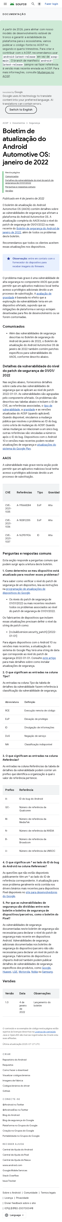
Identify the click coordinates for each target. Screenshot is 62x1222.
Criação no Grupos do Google (18, 1130)
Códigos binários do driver (16, 1085)
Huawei (7, 972)
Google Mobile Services (15, 1170)
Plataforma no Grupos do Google (20, 1125)
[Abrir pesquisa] (33, 4)
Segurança (34, 123)
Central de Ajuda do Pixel (16, 1154)
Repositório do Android (14, 1059)
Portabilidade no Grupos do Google (21, 1135)
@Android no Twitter (13, 1104)
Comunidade (30, 1192)
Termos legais (48, 1192)
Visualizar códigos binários (16, 1075)
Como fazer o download (15, 1070)
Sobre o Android (12, 1192)
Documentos (18, 123)
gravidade (29, 409)
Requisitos (8, 1064)
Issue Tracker (9, 1180)
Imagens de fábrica (13, 1080)
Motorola (24, 972)
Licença (9, 1198)
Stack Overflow (11, 1175)
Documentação (14, 14)
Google (46, 968)
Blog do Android (11, 1115)
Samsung (47, 972)
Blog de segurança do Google (18, 1120)
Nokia (34, 972)
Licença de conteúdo (45, 1031)
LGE (14, 972)
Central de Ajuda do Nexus (17, 1159)
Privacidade (22, 1198)
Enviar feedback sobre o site (20, 1203)
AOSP (5, 123)
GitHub (6, 1090)
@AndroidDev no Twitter (15, 1109)
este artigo (49, 658)
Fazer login (51, 3)
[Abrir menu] (5, 4)
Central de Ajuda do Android (18, 1149)
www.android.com (12, 1165)
